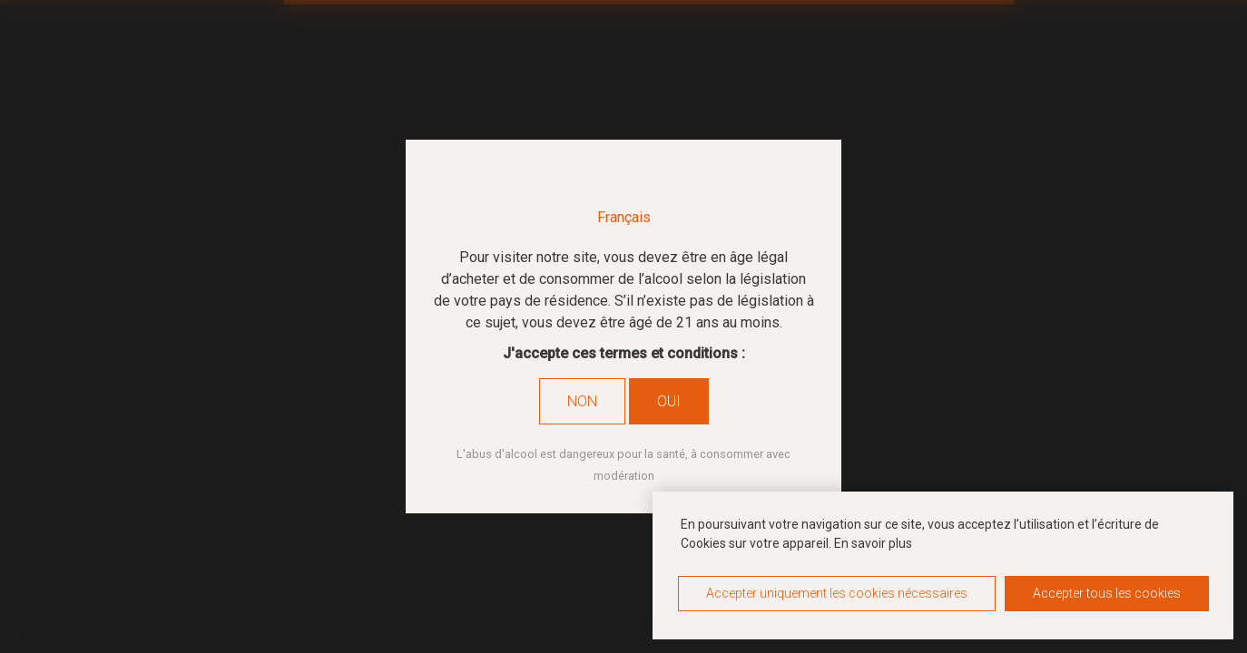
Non (582, 401)
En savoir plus (873, 543)
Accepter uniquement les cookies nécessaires (836, 593)
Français (624, 217)
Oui (669, 401)
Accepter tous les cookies (1107, 593)
